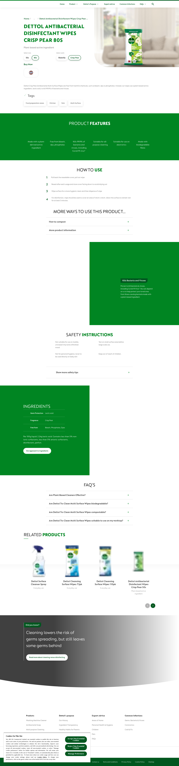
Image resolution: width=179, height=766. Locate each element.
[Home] (62, 4)
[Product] (72, 4)
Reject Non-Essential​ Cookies (76, 747)
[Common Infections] (127, 4)
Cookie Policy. (42, 757)
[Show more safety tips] (89, 372)
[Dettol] (27, 4)
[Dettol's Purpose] (89, 4)
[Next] (153, 605)
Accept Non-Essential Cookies (75, 739)
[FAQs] (142, 4)
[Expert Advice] (109, 4)
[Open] (152, 4)
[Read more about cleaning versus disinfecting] (47, 657)
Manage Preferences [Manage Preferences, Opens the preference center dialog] (76, 754)
